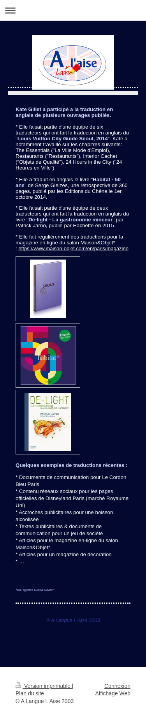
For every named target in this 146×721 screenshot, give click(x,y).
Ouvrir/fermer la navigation (73, 10)
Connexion (117, 686)
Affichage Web (112, 693)
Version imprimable (44, 686)
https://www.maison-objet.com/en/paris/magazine (73, 248)
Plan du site (30, 693)
